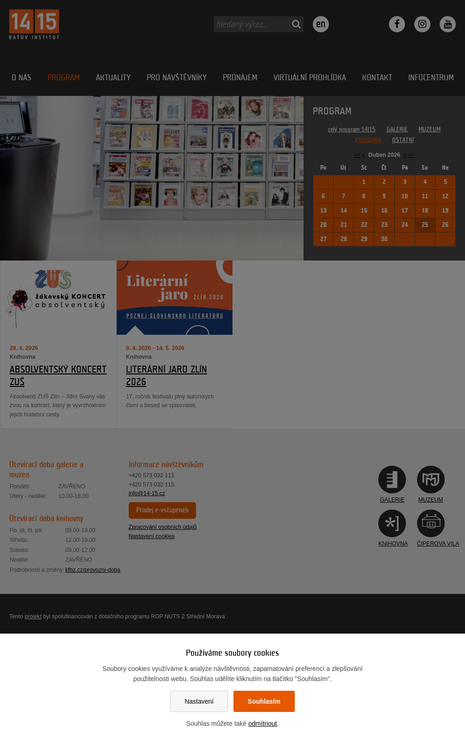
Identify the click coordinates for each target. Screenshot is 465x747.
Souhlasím (264, 701)
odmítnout (262, 723)
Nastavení (199, 701)
